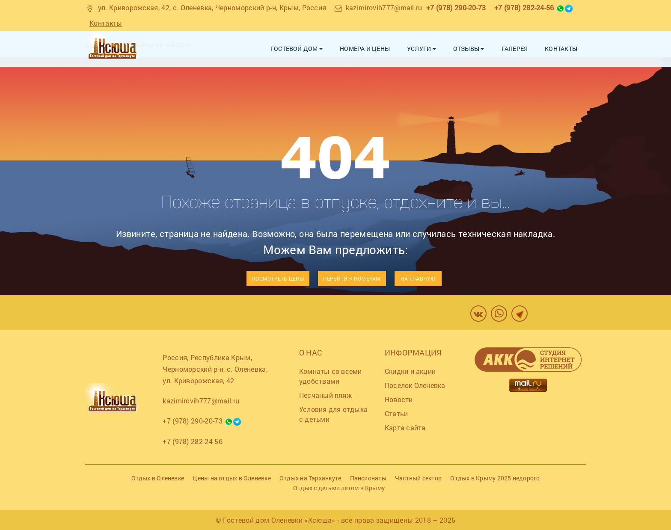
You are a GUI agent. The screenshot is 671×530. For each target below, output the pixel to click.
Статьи (396, 413)
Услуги (421, 48)
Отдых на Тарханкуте (310, 478)
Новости (399, 399)
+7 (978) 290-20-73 (456, 7)
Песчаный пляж (325, 395)
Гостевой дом (296, 48)
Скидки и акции (410, 371)
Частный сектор (418, 478)
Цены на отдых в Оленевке (231, 478)
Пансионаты (368, 478)
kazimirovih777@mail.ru (384, 7)
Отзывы (468, 48)
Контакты (105, 22)
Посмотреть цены (278, 278)
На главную (418, 278)
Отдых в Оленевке (157, 478)
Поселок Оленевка (415, 385)
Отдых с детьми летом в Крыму (339, 488)
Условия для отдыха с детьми (333, 414)
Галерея (515, 48)
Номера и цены (365, 48)
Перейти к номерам (352, 278)
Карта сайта (405, 427)
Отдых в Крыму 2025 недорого (495, 478)
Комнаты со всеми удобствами (330, 376)
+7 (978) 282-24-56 (524, 7)
